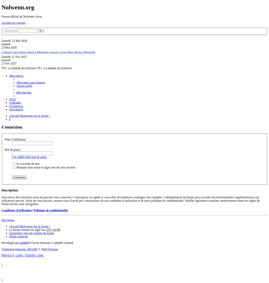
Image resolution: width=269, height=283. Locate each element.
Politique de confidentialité (51, 210)
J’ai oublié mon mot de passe (29, 157)
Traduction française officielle (19, 249)
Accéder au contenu (13, 22)
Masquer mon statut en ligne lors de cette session (44, 167)
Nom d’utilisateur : (15, 139)
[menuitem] (30, 82)
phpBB (24, 242)
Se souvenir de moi (26, 163)
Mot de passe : (13, 149)
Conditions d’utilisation (16, 210)
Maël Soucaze (49, 249)
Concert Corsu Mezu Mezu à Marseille (25, 52)
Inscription (7, 220)
